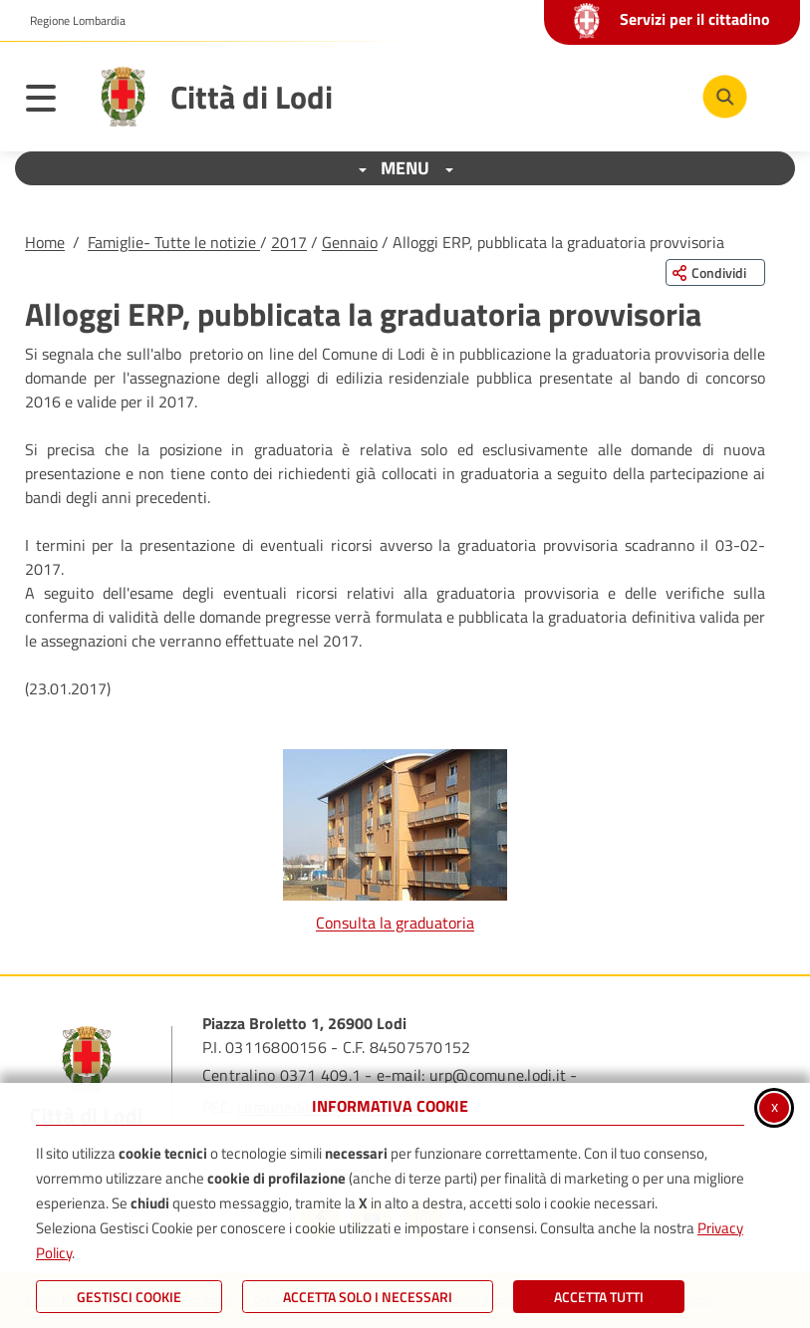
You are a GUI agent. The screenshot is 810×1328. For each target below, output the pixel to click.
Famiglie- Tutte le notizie (174, 242)
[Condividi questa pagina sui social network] (715, 272)
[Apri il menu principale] (51, 102)
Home (45, 242)
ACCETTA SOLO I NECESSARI (367, 1296)
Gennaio (350, 242)
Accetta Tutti (599, 1296)
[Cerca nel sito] (724, 97)
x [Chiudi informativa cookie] (774, 1106)
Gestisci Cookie (129, 1296)
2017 (289, 242)
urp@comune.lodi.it (497, 1075)
